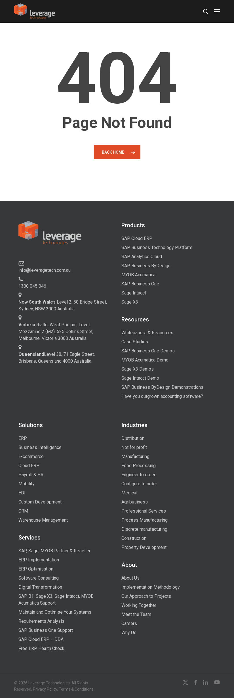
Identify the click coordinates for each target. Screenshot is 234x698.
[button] (217, 11)
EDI (22, 493)
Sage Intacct (133, 293)
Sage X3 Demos (137, 369)
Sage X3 (129, 302)
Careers (129, 623)
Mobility (26, 483)
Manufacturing (135, 456)
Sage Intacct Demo (140, 378)
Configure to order (139, 483)
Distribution (132, 438)
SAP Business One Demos (148, 351)
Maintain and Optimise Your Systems (54, 612)
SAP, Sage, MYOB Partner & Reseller (54, 550)
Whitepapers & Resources (147, 332)
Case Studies (134, 341)
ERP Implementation (38, 560)
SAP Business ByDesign (145, 265)
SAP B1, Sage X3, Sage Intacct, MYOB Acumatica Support (56, 599)
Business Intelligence (40, 447)
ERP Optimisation (35, 569)
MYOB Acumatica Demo (144, 360)
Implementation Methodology (150, 587)
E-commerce (31, 456)
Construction (133, 538)
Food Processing (138, 465)
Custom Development (40, 502)
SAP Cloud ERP (136, 238)
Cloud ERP (28, 465)
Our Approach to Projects (146, 596)
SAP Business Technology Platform (156, 247)
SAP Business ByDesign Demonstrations (162, 387)
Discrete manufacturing (144, 529)
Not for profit (134, 447)
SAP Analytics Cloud (141, 256)
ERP (22, 438)
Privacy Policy (45, 689)
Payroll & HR (30, 474)
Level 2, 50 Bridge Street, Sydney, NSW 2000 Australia (62, 305)
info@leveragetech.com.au (44, 270)
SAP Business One (140, 284)
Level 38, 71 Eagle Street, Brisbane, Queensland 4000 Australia (56, 358)
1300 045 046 (32, 286)
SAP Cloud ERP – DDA (41, 639)
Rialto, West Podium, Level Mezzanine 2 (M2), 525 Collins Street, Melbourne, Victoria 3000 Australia (55, 331)
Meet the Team (136, 614)
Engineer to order (138, 474)
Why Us (128, 632)
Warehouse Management (43, 520)
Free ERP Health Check (41, 648)
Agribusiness (134, 502)
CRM (23, 511)
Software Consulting (38, 578)
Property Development (143, 547)
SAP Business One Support (45, 630)
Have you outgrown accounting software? (162, 396)
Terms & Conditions (76, 689)
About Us (130, 578)
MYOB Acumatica (138, 274)
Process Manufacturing (144, 520)
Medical (129, 493)
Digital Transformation (40, 587)
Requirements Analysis (41, 621)
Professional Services (143, 511)
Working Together (138, 605)
